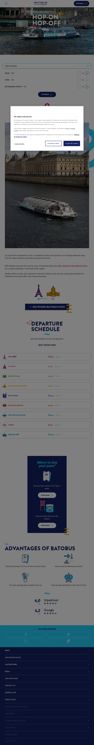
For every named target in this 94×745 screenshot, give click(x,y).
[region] (47, 128)
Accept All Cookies (72, 143)
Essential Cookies (53, 143)
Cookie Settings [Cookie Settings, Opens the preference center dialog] (19, 143)
